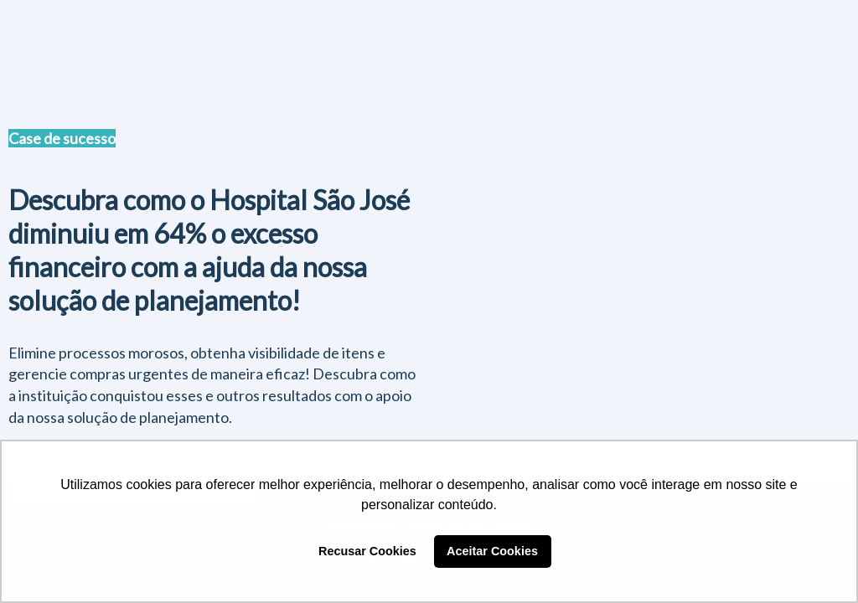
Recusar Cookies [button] (367, 551)
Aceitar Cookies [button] (492, 551)
